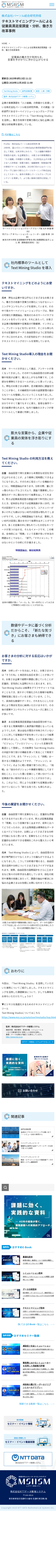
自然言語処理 (27, 91)
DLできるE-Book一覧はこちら (33, 1324)
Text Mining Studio (11, 91)
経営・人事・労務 (43, 91)
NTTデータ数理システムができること (36, 1042)
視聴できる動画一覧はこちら (34, 1403)
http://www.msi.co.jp (14, 1037)
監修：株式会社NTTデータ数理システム (19, 96)
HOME (4, 43)
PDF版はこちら (12, 134)
